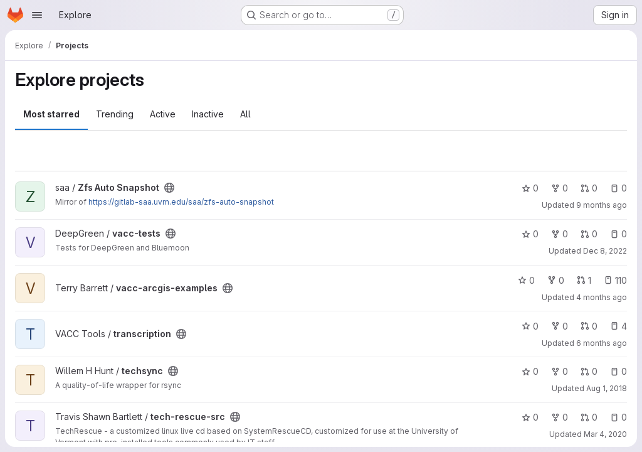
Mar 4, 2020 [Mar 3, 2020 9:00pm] (605, 434)
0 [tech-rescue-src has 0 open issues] (618, 417)
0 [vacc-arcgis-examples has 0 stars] (526, 280)
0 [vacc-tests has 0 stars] (530, 234)
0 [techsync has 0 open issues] (618, 371)
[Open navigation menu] (37, 15)
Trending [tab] (115, 114)
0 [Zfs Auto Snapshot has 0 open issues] (618, 188)
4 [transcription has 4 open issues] (618, 326)
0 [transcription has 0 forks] (559, 326)
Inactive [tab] (208, 114)
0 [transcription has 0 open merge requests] (589, 326)
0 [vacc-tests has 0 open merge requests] (589, 234)
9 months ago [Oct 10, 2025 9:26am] (601, 205)
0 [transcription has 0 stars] (530, 326)
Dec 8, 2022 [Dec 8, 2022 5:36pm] (605, 251)
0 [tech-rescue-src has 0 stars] (530, 417)
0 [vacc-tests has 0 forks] (559, 234)
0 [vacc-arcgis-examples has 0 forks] (555, 280)
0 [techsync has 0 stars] (530, 371)
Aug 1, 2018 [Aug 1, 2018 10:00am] (606, 388)
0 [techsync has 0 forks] (559, 371)
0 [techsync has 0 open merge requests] (589, 371)
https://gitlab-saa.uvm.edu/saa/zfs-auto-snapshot (181, 202)
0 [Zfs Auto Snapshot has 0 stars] (530, 188)
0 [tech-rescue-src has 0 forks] (559, 417)
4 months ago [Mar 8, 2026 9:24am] (601, 297)
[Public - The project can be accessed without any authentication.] (169, 188)
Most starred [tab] (51, 114)
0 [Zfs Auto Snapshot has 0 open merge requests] (589, 188)
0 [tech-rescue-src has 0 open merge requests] (589, 417)
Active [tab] (163, 114)
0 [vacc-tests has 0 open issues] (618, 234)
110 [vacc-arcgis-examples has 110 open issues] (615, 280)
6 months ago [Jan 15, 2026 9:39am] (601, 343)
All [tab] (245, 114)
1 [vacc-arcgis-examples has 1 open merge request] (584, 280)
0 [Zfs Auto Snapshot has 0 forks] (559, 188)
